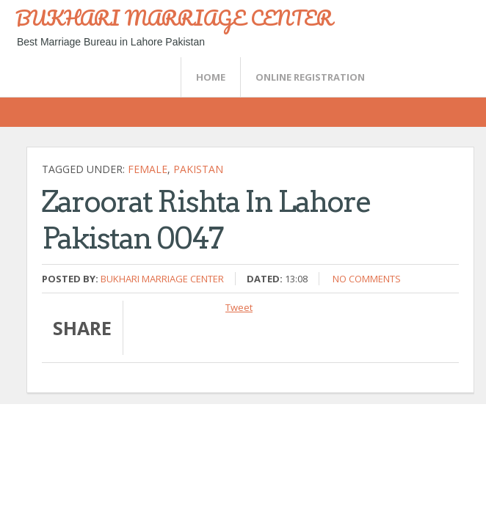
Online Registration (310, 77)
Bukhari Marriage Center (162, 278)
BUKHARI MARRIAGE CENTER (174, 17)
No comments (367, 278)
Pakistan (198, 169)
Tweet (239, 307)
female (147, 169)
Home (210, 77)
